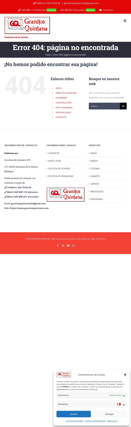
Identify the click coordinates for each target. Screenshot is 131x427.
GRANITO (95, 176)
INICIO (59, 88)
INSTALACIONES (63, 112)
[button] (125, 374)
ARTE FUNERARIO (64, 107)
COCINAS (95, 168)
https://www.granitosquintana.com (29, 208)
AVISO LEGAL (112, 421)
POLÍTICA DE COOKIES (74, 421)
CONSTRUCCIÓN (63, 102)
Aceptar (73, 414)
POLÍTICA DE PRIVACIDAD (95, 421)
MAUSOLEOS (97, 191)
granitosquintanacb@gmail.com (81, 3)
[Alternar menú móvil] (125, 20)
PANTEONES (97, 199)
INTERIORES (61, 97)
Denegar (109, 414)
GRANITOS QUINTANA (66, 93)
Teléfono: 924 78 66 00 (46, 3)
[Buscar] (123, 106)
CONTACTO (61, 117)
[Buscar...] (104, 106)
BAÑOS (94, 160)
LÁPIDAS (95, 183)
